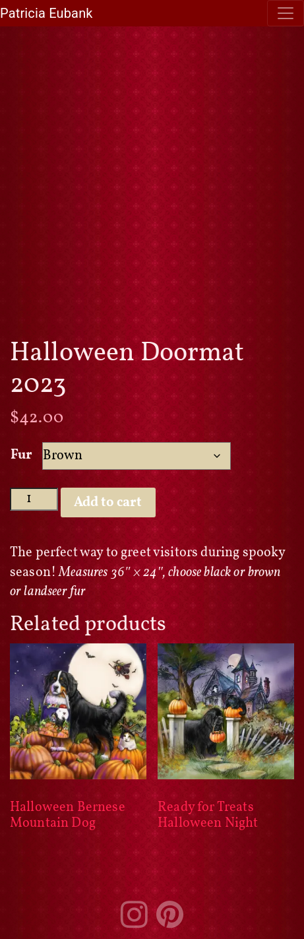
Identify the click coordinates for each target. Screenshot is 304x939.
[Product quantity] (34, 499)
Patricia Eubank (46, 13)
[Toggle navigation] (285, 13)
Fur (21, 455)
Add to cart (108, 502)
